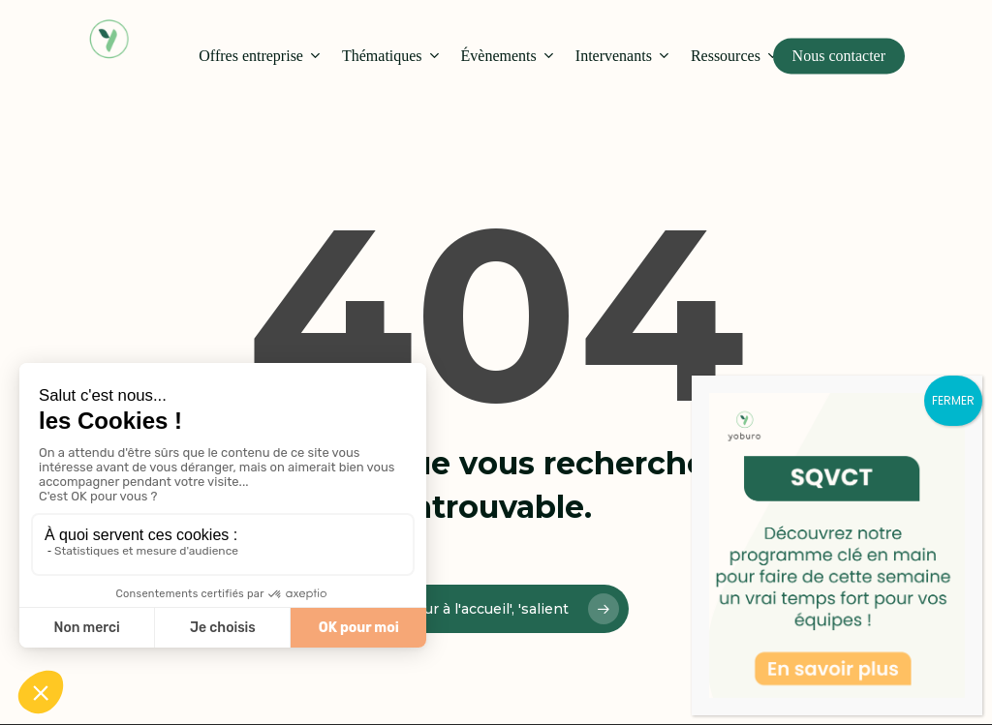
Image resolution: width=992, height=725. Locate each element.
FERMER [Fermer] (953, 400)
